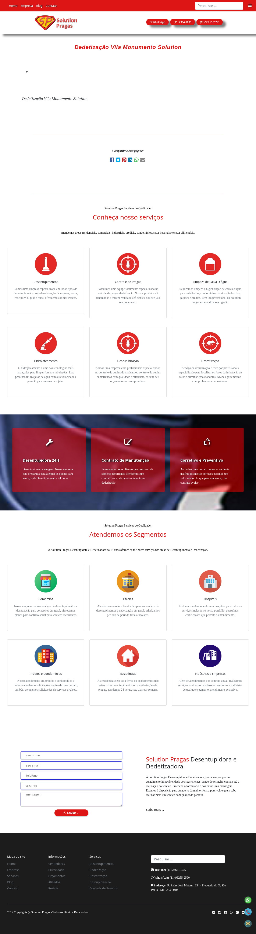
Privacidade (56, 870)
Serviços (13, 876)
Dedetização (97, 870)
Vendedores (56, 864)
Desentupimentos (101, 864)
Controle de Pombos (103, 888)
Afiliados (54, 882)
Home (13, 6)
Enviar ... (71, 813)
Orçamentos (56, 876)
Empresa (27, 6)
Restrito (53, 888)
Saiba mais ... (155, 810)
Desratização (98, 876)
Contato (51, 6)
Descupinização (100, 882)
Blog (39, 6)
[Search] (219, 6)
